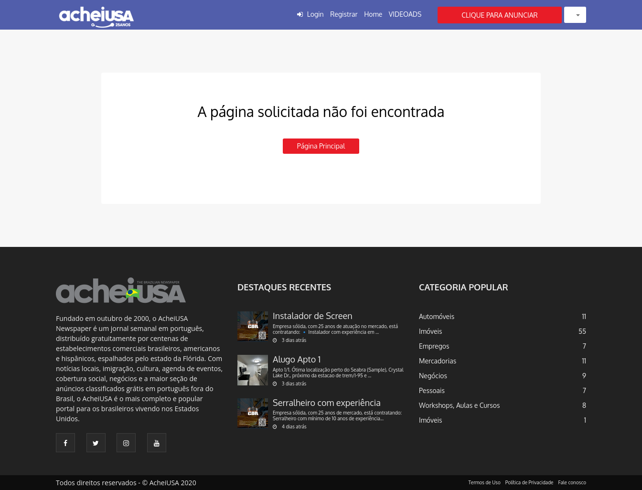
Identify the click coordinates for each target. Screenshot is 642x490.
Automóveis (436, 316)
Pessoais (432, 390)
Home (373, 14)
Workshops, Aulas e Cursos (459, 405)
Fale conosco (572, 482)
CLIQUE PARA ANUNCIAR (499, 15)
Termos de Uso (485, 482)
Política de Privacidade (529, 482)
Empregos (434, 346)
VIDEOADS (405, 14)
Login (315, 14)
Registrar (343, 14)
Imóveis (430, 331)
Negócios (433, 376)
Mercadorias (437, 361)
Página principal (321, 146)
